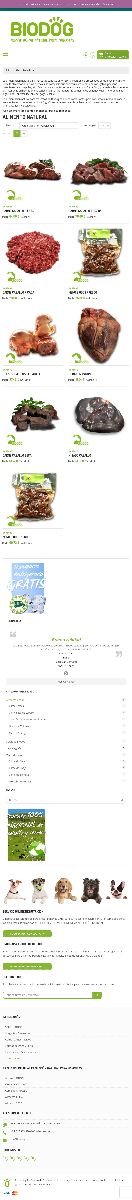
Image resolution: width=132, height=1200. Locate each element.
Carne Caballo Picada (18, 292)
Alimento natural (15, 700)
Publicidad (120, 1180)
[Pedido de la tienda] (48, 125)
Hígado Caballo (80, 455)
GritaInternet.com (44, 1184)
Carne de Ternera (19, 774)
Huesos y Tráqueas (20, 726)
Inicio (9, 70)
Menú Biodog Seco (15, 537)
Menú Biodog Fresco (83, 292)
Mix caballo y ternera (21, 781)
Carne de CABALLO (16, 1090)
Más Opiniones (66, 681)
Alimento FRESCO (15, 1097)
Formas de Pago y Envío (19, 1045)
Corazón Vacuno (80, 374)
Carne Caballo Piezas (18, 211)
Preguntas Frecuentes (17, 1033)
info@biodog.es (19, 1139)
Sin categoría (13, 748)
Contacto (105, 1180)
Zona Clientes (13, 1058)
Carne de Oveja (17, 768)
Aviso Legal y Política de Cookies (33, 1180)
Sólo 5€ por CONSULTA (25, 933)
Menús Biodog (17, 733)
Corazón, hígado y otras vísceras (27, 719)
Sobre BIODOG (14, 1027)
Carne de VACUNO (15, 1084)
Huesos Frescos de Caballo (22, 374)
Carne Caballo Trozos (85, 211)
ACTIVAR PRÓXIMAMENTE (26, 966)
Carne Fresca (16, 705)
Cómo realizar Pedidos (18, 1039)
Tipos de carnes (15, 755)
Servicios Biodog (15, 741)
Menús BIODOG (14, 1078)
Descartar (108, 4)
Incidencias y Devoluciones (20, 1052)
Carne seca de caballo (21, 712)
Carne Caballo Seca (17, 455)
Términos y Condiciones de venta (76, 1180)
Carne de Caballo (18, 761)
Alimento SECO (13, 1103)
